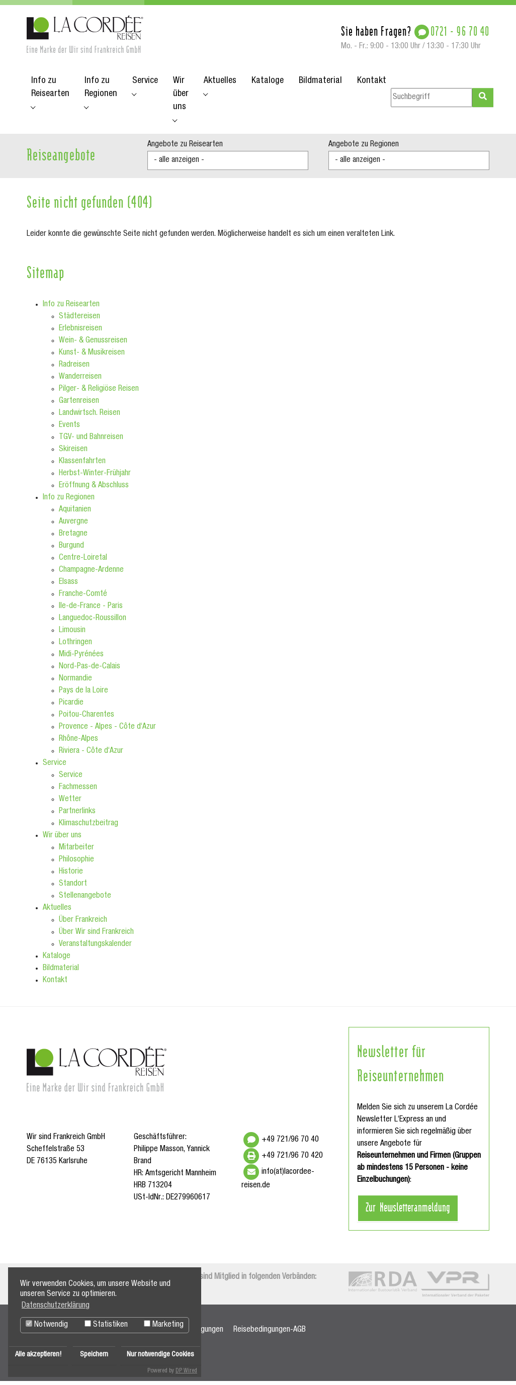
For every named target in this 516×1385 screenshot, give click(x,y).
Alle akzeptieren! (38, 1354)
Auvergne (73, 526)
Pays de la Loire (83, 694)
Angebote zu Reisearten (185, 148)
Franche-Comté (83, 598)
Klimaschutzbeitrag (88, 827)
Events (69, 429)
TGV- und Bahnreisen (91, 441)
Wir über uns (62, 839)
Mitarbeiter (76, 851)
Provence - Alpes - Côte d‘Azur (107, 731)
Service (54, 767)
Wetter (70, 803)
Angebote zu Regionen (363, 148)
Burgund (71, 550)
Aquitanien (75, 513)
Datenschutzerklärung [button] (56, 1306)
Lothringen (75, 646)
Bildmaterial (61, 972)
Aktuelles (57, 912)
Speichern (94, 1354)
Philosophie (76, 863)
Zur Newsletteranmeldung (408, 1210)
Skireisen (73, 453)
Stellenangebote (85, 900)
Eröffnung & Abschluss (94, 489)
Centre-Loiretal (83, 562)
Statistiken (106, 1324)
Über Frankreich (83, 924)
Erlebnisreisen (80, 332)
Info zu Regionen (69, 501)
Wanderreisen (80, 381)
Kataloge (56, 960)
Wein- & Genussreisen (93, 344)
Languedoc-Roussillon (92, 622)
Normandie (75, 682)
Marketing (164, 1324)
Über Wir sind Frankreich (96, 936)
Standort (73, 888)
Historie (71, 876)
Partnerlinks (77, 815)
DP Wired (186, 1371)
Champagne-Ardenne (91, 574)
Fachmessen (78, 791)
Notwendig (47, 1324)
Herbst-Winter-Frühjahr (95, 477)
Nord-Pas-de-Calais (89, 670)
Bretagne (73, 538)
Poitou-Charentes (86, 719)
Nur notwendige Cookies (160, 1354)
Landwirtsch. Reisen (89, 417)
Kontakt (55, 984)
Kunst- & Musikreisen (92, 357)
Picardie (71, 707)
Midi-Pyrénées (81, 658)
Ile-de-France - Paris (91, 610)
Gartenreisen (79, 405)
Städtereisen (79, 320)
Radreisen (74, 369)
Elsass (68, 586)
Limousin (72, 634)
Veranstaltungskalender (95, 948)
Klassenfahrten (82, 465)
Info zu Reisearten (71, 308)
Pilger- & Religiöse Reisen (99, 393)
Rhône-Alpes (78, 743)
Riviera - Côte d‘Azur (91, 755)
